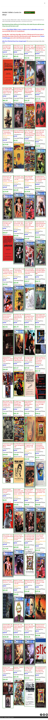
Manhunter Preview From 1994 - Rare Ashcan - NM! (7, 223)
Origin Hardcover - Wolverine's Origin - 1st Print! (40, 582)
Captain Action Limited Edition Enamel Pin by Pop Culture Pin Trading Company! (39, 446)
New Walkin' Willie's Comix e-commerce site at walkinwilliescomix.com (25, 29)
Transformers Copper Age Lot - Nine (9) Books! (8, 445)
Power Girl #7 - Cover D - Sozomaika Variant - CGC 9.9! (8, 536)
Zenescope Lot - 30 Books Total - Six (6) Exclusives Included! (18, 47)
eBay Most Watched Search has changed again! (14, 41)
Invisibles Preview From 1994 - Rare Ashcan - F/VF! (29, 669)
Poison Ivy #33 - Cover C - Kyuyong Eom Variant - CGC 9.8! (19, 270)
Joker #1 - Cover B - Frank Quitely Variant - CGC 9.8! (19, 582)
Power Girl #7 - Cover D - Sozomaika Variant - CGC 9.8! (19, 178)
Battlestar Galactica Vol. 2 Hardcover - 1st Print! (30, 582)
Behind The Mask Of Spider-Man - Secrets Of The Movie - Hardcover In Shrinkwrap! (40, 360)
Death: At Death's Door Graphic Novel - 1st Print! (8, 491)
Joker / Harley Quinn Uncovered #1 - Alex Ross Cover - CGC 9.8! (19, 223)
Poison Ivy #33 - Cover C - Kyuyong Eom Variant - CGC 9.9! (8, 132)
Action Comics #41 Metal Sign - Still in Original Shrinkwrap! (18, 359)
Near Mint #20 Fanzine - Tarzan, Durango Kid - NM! (19, 445)
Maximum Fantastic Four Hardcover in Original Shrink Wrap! (40, 626)
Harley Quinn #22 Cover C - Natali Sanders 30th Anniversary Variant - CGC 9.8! (29, 225)
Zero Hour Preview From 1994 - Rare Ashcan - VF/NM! (29, 359)
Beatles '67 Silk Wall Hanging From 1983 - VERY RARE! (40, 90)
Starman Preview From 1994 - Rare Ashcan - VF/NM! (7, 47)
